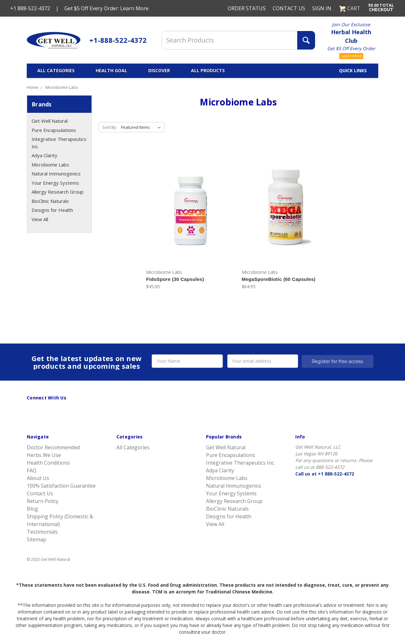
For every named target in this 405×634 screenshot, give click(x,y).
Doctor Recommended (53, 447)
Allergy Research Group (58, 192)
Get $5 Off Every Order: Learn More (106, 8)
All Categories (56, 70)
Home (32, 87)
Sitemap (36, 539)
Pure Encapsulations (54, 130)
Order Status (247, 8)
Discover (159, 70)
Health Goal (111, 70)
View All (40, 219)
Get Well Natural (50, 121)
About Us (38, 478)
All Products (208, 70)
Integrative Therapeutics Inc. (59, 143)
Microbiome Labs (61, 87)
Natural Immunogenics (56, 173)
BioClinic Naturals (50, 201)
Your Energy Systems (55, 183)
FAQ (31, 470)
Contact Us (289, 8)
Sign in (321, 8)
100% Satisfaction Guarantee (61, 485)
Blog (32, 508)
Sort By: (109, 127)
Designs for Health (52, 210)
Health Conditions (48, 462)
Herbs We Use (44, 455)
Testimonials (42, 531)
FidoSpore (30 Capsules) (175, 279)
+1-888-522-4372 (118, 40)
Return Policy (42, 501)
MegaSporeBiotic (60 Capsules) (278, 279)
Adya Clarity (44, 155)
